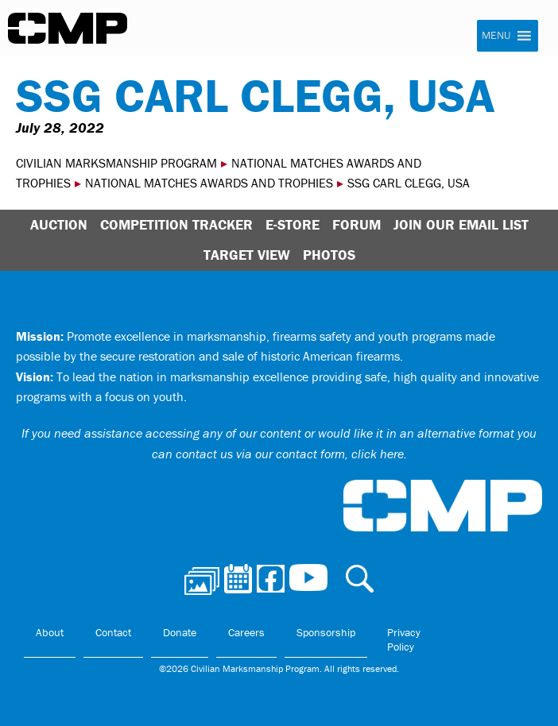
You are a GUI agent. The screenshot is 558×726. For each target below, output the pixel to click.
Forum (356, 224)
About (50, 632)
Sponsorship (325, 632)
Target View (246, 254)
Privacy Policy (403, 639)
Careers (246, 632)
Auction (58, 224)
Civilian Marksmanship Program (67, 28)
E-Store (292, 224)
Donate (179, 632)
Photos (329, 254)
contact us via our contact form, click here (290, 453)
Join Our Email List (461, 224)
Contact (113, 632)
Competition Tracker (176, 224)
